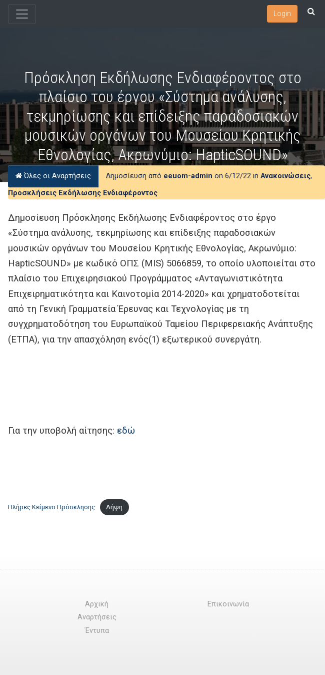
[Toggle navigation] (22, 14)
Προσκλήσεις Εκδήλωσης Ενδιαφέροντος (83, 193)
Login (282, 14)
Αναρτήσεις (97, 617)
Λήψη (114, 507)
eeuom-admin (188, 176)
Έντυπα (97, 630)
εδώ (126, 430)
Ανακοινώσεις (285, 176)
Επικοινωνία (228, 604)
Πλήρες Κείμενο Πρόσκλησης (51, 507)
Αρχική (96, 604)
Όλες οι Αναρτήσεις (53, 176)
